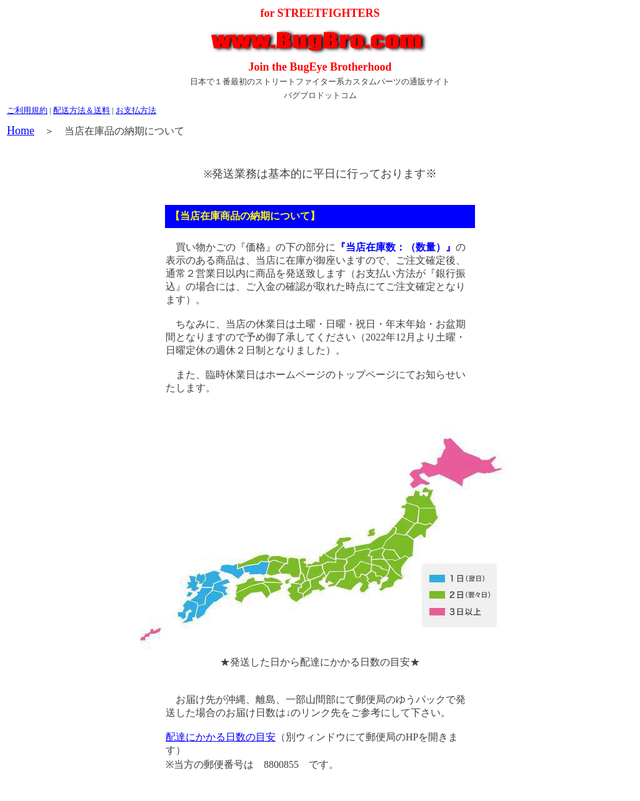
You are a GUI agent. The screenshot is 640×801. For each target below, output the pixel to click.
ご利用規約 (27, 110)
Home (20, 130)
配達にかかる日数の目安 (221, 737)
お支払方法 (136, 110)
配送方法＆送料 (81, 110)
